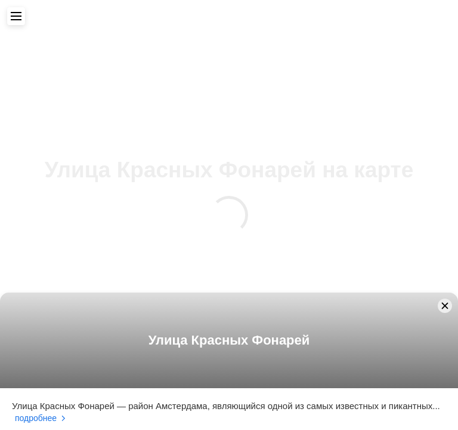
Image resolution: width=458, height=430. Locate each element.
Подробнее (36, 418)
